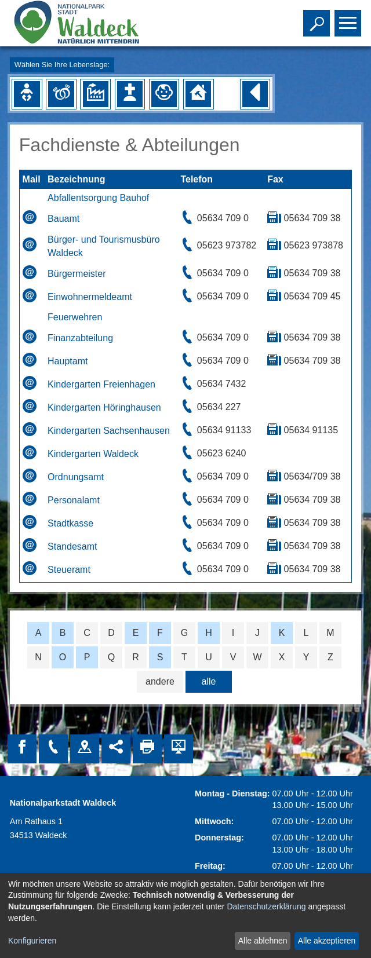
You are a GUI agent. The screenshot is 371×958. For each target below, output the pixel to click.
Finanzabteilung (80, 338)
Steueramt (69, 570)
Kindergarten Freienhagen (101, 384)
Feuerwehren (75, 317)
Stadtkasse (70, 523)
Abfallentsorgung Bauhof (98, 198)
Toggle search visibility (318, 18)
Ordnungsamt (76, 477)
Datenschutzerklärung (266, 906)
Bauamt (63, 219)
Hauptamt (68, 361)
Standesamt (72, 546)
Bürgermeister (77, 274)
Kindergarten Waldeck (93, 454)
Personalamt (74, 500)
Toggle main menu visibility (349, 18)
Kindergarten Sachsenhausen (109, 431)
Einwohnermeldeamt (90, 297)
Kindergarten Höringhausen (104, 407)
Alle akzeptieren (327, 940)
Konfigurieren (32, 940)
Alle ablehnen (263, 940)
